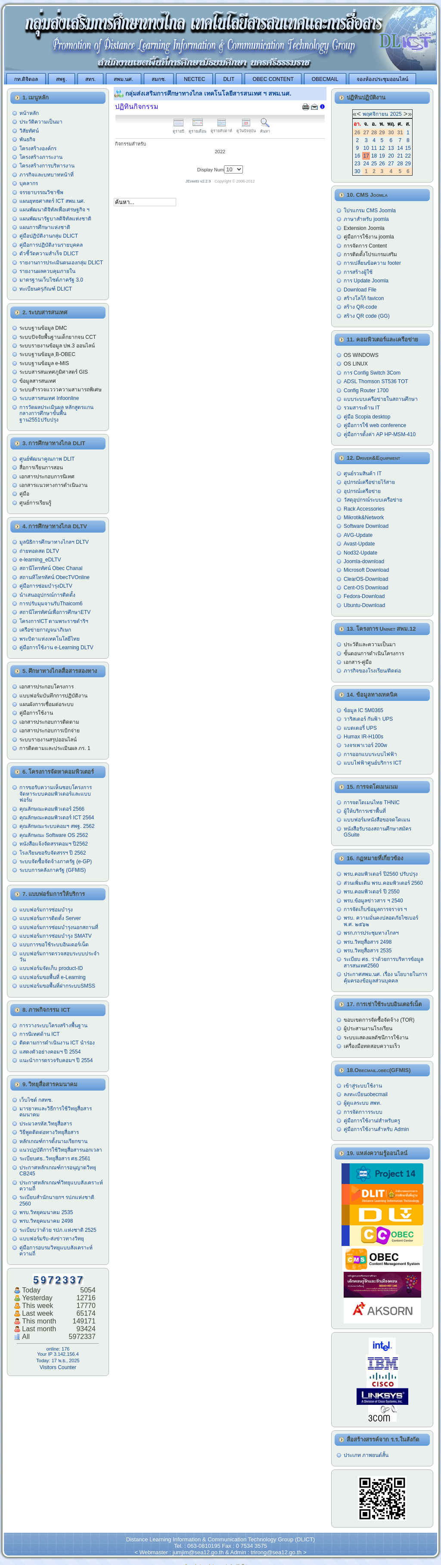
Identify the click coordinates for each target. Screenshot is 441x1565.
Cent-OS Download (366, 588)
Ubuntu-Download (364, 605)
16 (357, 156)
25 (374, 164)
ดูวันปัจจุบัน (246, 128)
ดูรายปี (178, 128)
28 (400, 164)
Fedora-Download (364, 596)
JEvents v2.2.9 (199, 181)
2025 (396, 114)
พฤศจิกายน (375, 114)
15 (408, 148)
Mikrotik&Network (364, 517)
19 (382, 156)
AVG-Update (358, 535)
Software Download (366, 526)
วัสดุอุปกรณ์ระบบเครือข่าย (373, 500)
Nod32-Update (360, 553)
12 (382, 148)
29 (408, 164)
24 (366, 164)
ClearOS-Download (366, 579)
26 (382, 164)
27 (391, 164)
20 (391, 156)
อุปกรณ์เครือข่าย (362, 491)
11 (374, 148)
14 (400, 148)
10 (366, 148)
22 (408, 156)
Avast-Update (359, 544)
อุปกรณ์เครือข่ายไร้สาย (369, 482)
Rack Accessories (364, 509)
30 (357, 171)
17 (366, 156)
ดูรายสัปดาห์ (221, 128)
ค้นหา (265, 128)
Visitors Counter (58, 1367)
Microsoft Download (366, 570)
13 (391, 148)
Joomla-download (364, 561)
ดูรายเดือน (197, 128)
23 (357, 164)
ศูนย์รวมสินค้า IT (363, 474)
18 (374, 156)
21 (400, 156)
